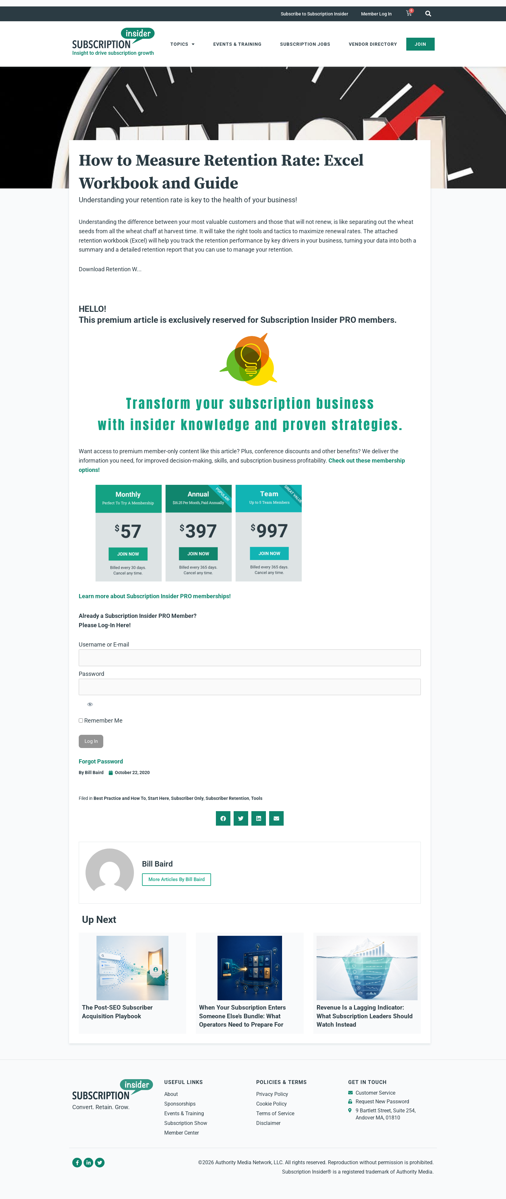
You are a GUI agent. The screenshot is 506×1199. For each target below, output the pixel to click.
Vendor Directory (373, 44)
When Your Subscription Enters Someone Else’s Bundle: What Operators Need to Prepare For (242, 1016)
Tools (256, 798)
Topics (182, 44)
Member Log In (376, 13)
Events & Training (237, 44)
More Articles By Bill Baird (176, 879)
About (171, 1094)
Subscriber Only (187, 798)
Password (91, 673)
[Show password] (90, 704)
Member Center (181, 1133)
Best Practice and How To (120, 798)
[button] (428, 13)
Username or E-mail (104, 644)
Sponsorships (180, 1104)
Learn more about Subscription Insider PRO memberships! (155, 596)
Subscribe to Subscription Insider (314, 13)
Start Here (158, 798)
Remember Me (101, 720)
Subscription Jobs (305, 44)
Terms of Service (275, 1113)
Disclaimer (268, 1123)
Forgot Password (101, 761)
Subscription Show (185, 1123)
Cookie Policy (271, 1104)
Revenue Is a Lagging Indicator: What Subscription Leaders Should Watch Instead (365, 1016)
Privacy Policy (272, 1094)
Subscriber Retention (227, 798)
